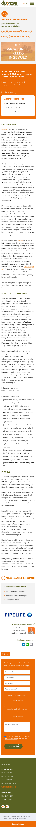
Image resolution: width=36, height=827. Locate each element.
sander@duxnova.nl (18, 633)
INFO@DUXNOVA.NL (9, 783)
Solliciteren (9, 92)
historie (20, 240)
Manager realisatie (13, 112)
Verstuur (11, 746)
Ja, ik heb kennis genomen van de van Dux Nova (18, 737)
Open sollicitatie (18, 824)
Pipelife (4, 129)
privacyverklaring (11, 738)
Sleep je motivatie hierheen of (17, 710)
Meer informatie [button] (21, 818)
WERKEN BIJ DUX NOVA (9, 787)
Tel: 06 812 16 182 (19, 630)
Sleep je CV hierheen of (17, 695)
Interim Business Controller (15, 103)
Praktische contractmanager (16, 108)
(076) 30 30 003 (7, 780)
